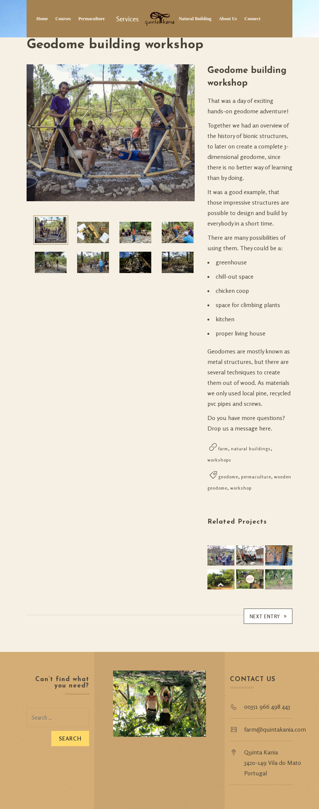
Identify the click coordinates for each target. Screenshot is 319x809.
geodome (228, 476)
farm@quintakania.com (276, 729)
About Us (228, 18)
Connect (252, 18)
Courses (63, 18)
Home (42, 18)
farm (223, 448)
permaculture (256, 476)
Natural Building (195, 18)
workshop (241, 488)
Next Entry (268, 616)
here (265, 428)
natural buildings (251, 448)
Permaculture (91, 18)
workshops (219, 460)
